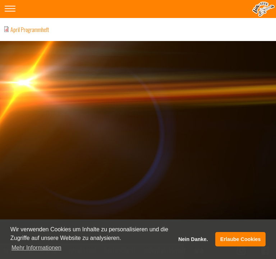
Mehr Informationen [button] (36, 248)
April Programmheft (29, 29)
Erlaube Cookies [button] (240, 239)
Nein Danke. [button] (193, 239)
